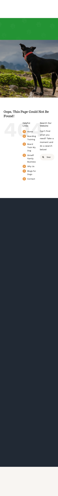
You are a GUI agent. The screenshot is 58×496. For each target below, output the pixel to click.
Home (30, 131)
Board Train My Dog (31, 147)
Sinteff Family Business (31, 158)
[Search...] (47, 157)
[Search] (43, 157)
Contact (31, 179)
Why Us (30, 166)
